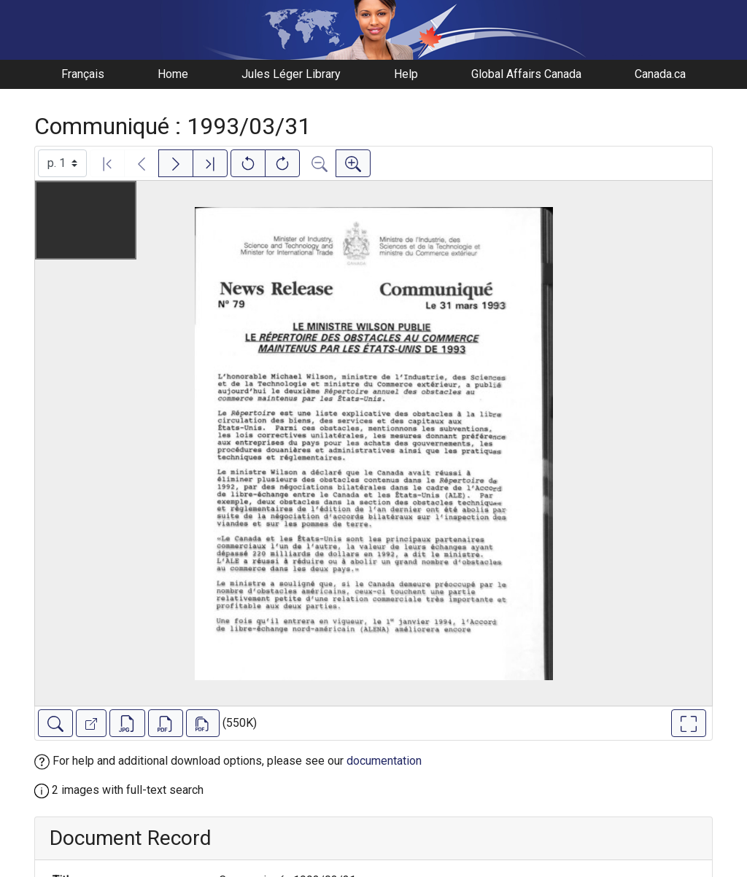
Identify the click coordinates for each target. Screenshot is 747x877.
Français (82, 74)
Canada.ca (660, 74)
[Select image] (62, 163)
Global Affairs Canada (526, 74)
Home (173, 74)
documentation (384, 761)
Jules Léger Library (291, 74)
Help (406, 74)
